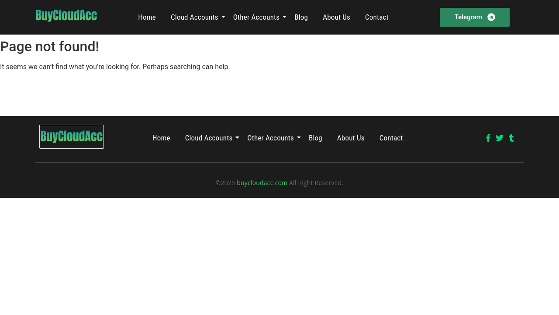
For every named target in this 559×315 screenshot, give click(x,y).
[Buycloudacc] (66, 15)
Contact (377, 17)
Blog (301, 17)
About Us (336, 17)
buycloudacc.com (262, 182)
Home (147, 17)
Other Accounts (258, 17)
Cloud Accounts (196, 17)
